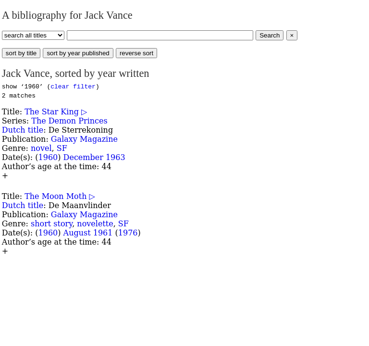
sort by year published (78, 53)
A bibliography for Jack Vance (67, 15)
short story (51, 223)
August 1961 (88, 232)
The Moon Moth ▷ (60, 196)
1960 (48, 157)
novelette (95, 223)
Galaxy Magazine (84, 139)
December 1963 (94, 157)
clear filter (73, 86)
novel (41, 148)
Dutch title (22, 130)
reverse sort (136, 53)
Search (269, 35)
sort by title (21, 53)
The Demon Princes (69, 120)
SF (62, 148)
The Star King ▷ (56, 111)
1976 (128, 232)
